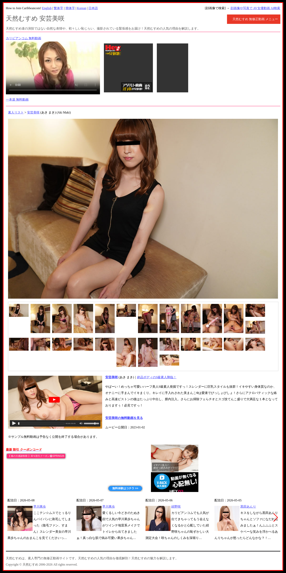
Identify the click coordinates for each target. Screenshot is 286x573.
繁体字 (58, 8)
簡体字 (70, 8)
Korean (81, 8)
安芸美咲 (33, 112)
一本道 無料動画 (17, 99)
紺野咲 (176, 506)
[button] (275, 517)
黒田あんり (248, 506)
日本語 (93, 8)
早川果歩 (39, 506)
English (47, 8)
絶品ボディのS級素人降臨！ (156, 377)
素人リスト (16, 112)
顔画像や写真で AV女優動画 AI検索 (255, 8)
